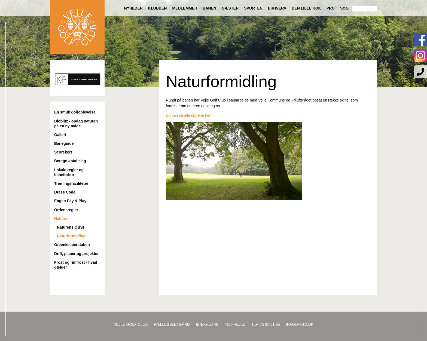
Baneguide (64, 143)
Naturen (61, 218)
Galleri (60, 135)
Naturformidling (71, 236)
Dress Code (64, 192)
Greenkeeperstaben (72, 244)
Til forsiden (77, 27)
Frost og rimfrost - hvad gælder (75, 264)
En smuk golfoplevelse (75, 112)
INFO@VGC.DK (299, 324)
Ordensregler (66, 210)
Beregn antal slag (70, 161)
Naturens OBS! (70, 227)
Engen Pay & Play (70, 201)
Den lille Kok (306, 8)
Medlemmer (184, 8)
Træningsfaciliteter (71, 183)
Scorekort (63, 152)
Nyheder (133, 8)
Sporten (253, 8)
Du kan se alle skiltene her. (188, 115)
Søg (344, 8)
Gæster (230, 8)
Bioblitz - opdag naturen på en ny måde (76, 123)
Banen (209, 8)
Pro (331, 8)
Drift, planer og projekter (76, 253)
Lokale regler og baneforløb (69, 172)
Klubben (157, 8)
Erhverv (277, 8)
